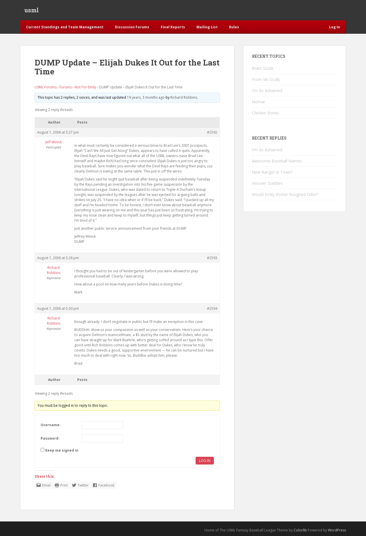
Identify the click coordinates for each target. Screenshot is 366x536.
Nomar (258, 101)
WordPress (337, 530)
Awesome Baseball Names (277, 161)
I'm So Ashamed (267, 90)
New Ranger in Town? (272, 172)
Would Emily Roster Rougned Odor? (285, 194)
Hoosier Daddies (267, 183)
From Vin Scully (266, 79)
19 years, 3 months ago (146, 97)
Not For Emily (85, 87)
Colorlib (300, 530)
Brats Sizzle (262, 68)
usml (31, 10)
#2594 (212, 308)
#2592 (212, 132)
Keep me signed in (61, 450)
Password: (50, 438)
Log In (204, 460)
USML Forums (46, 87)
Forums (65, 87)
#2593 (212, 257)
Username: (51, 424)
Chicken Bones (265, 113)
